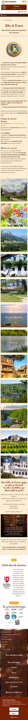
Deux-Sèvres (14, 468)
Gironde (14, 292)
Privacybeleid (14, 686)
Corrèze (14, 418)
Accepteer (14, 709)
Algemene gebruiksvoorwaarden (14, 682)
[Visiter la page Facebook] (23, 2)
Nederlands (23, 11)
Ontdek (14, 560)
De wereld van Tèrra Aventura (10, 634)
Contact (14, 667)
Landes (14, 267)
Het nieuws (5, 642)
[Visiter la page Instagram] (25, 2)
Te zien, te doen (6, 649)
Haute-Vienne (14, 191)
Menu (3, 15)
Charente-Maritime (14, 317)
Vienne (14, 216)
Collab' (4, 644)
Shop (3, 646)
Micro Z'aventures (7, 639)
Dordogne (14, 443)
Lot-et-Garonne (14, 368)
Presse (14, 672)
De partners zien (14, 603)
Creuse (14, 393)
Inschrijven (19, 8)
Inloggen (14, 8)
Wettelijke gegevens (14, 677)
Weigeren (14, 713)
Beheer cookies (14, 717)
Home (2, 20)
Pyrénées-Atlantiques (14, 242)
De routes (4, 637)
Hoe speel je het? (6, 632)
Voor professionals (14, 662)
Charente (14, 342)
